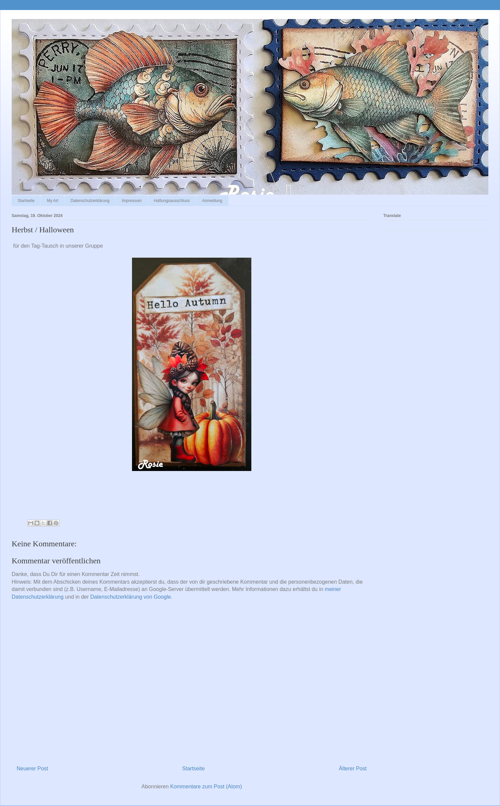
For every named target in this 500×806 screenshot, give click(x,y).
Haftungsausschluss (172, 200)
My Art (52, 200)
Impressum (131, 200)
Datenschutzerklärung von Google (130, 597)
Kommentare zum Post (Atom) (206, 786)
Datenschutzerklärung (90, 200)
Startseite (26, 200)
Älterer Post (353, 768)
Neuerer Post (32, 768)
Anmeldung (212, 200)
